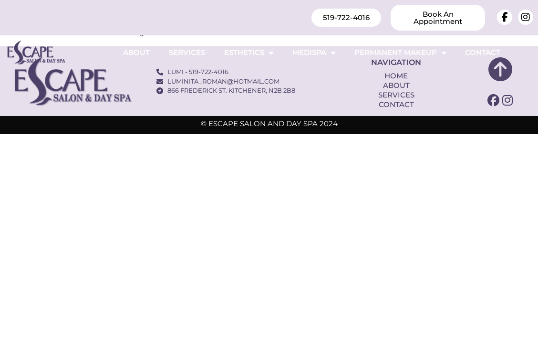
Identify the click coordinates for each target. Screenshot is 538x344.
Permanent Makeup (400, 52)
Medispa (313, 52)
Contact (482, 52)
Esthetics (248, 52)
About (136, 52)
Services (187, 52)
